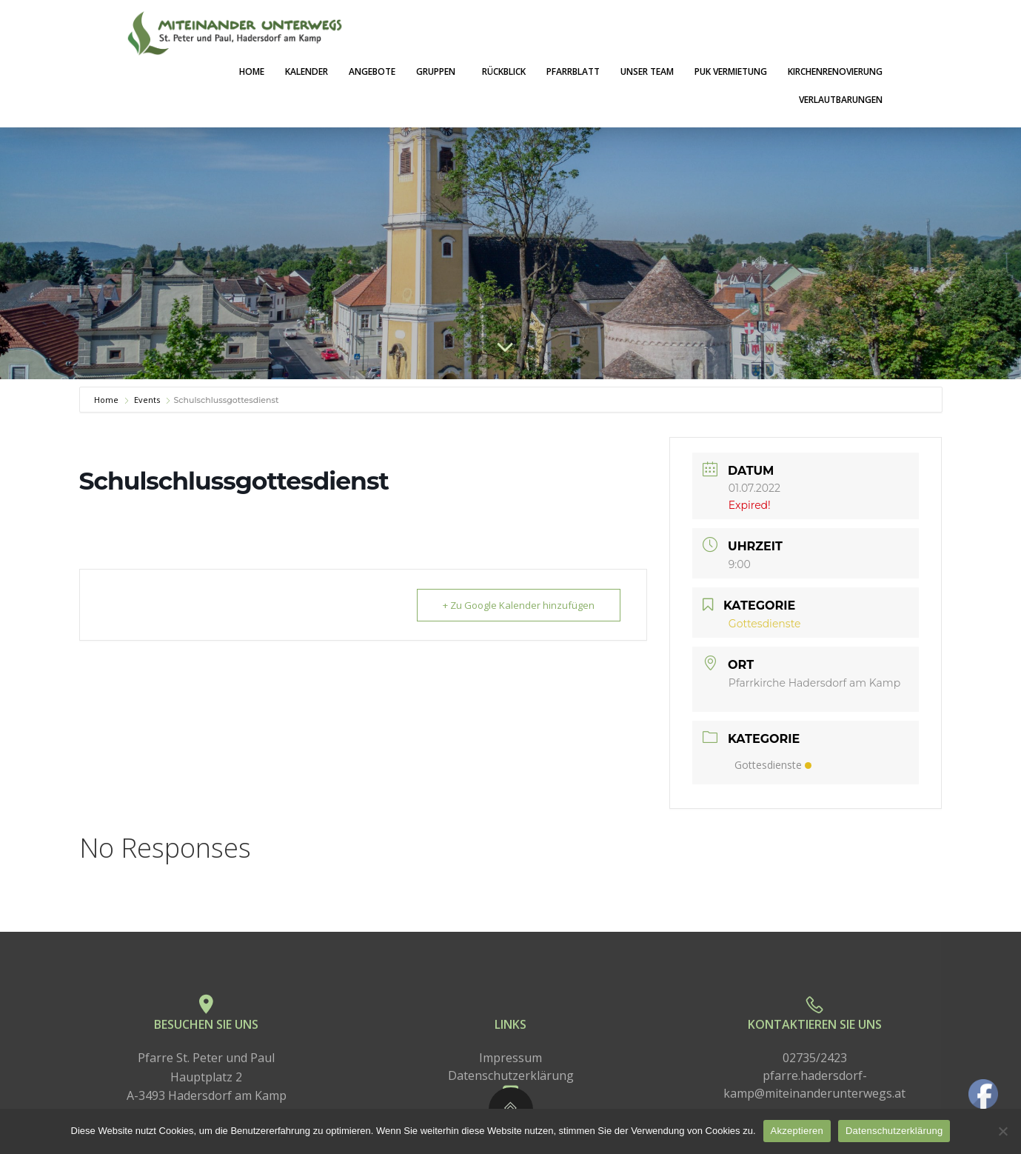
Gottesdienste (772, 765)
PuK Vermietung (730, 71)
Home (251, 71)
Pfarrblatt (573, 71)
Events (147, 399)
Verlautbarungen (841, 99)
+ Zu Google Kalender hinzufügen (519, 605)
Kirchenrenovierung (835, 71)
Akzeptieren (797, 1130)
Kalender (306, 71)
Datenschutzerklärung (894, 1130)
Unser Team (647, 71)
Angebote (372, 71)
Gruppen (438, 71)
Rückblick (504, 71)
